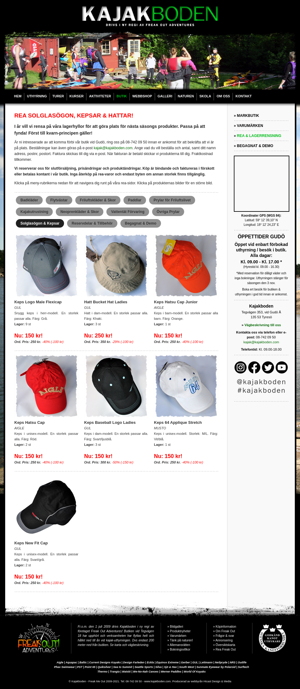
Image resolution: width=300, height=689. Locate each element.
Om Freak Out (225, 631)
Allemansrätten (180, 645)
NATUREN (186, 96)
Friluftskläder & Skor (98, 200)
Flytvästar (59, 200)
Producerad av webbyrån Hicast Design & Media (201, 681)
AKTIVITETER (100, 96)
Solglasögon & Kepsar (39, 223)
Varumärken (178, 635)
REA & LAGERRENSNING (259, 136)
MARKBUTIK (248, 116)
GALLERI (165, 96)
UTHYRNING (37, 96)
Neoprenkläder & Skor (79, 212)
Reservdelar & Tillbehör (92, 223)
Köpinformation (226, 626)
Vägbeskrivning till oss (263, 325)
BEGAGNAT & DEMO (255, 146)
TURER (58, 96)
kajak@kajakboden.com (113, 148)
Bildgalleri (176, 626)
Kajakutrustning (34, 212)
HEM (17, 96)
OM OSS (223, 96)
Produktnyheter (180, 631)
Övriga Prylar (168, 212)
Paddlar (134, 200)
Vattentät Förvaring (127, 212)
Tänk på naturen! (181, 640)
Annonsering (224, 640)
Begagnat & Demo (140, 223)
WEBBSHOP (142, 96)
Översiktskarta (225, 645)
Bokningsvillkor (180, 649)
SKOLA (205, 96)
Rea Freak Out (226, 649)
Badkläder (29, 200)
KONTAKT (243, 96)
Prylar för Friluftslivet (172, 200)
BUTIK (121, 96)
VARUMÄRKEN (250, 126)
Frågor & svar (225, 635)
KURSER (77, 96)
